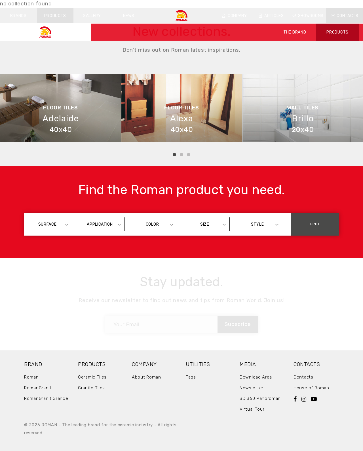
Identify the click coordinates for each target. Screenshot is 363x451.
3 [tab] (188, 154)
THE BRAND (294, 32)
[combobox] (50, 224)
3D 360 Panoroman (260, 398)
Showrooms (308, 15)
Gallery (92, 15)
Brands (18, 15)
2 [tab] (181, 154)
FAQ (244, 3)
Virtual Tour (252, 409)
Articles (271, 15)
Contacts (344, 15)
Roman (31, 377)
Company (234, 15)
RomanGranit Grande (46, 398)
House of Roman (311, 387)
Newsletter (251, 387)
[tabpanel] (60, 108)
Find (314, 224)
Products (55, 15)
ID (272, 3)
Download (221, 3)
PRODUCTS (337, 32)
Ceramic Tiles (92, 377)
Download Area (256, 377)
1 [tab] (174, 154)
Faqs (191, 377)
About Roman (146, 377)
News (128, 15)
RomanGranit (38, 387)
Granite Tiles (91, 387)
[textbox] (50, 224)
